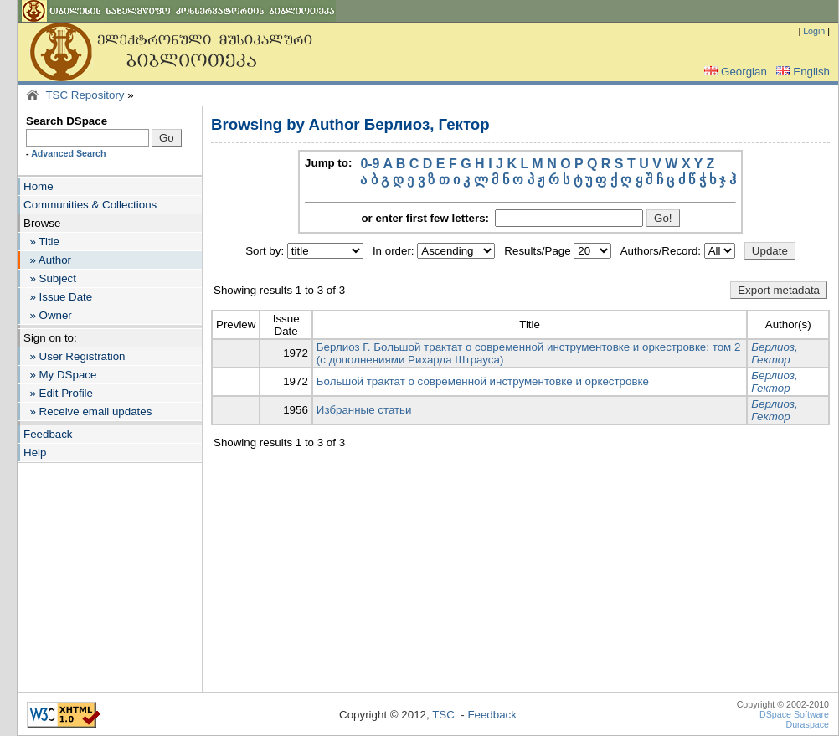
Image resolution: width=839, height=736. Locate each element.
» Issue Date (57, 297)
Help (34, 452)
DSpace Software (794, 714)
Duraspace (807, 724)
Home (38, 186)
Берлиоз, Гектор (774, 353)
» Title (41, 241)
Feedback (48, 434)
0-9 (369, 164)
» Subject (49, 278)
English (801, 71)
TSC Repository (84, 95)
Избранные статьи (364, 410)
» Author (47, 260)
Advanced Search (68, 153)
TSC (443, 714)
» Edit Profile (58, 393)
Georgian (734, 71)
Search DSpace (66, 121)
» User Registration (74, 356)
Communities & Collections (90, 204)
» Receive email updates (87, 411)
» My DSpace (59, 374)
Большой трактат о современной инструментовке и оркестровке (483, 381)
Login (814, 31)
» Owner (47, 315)
